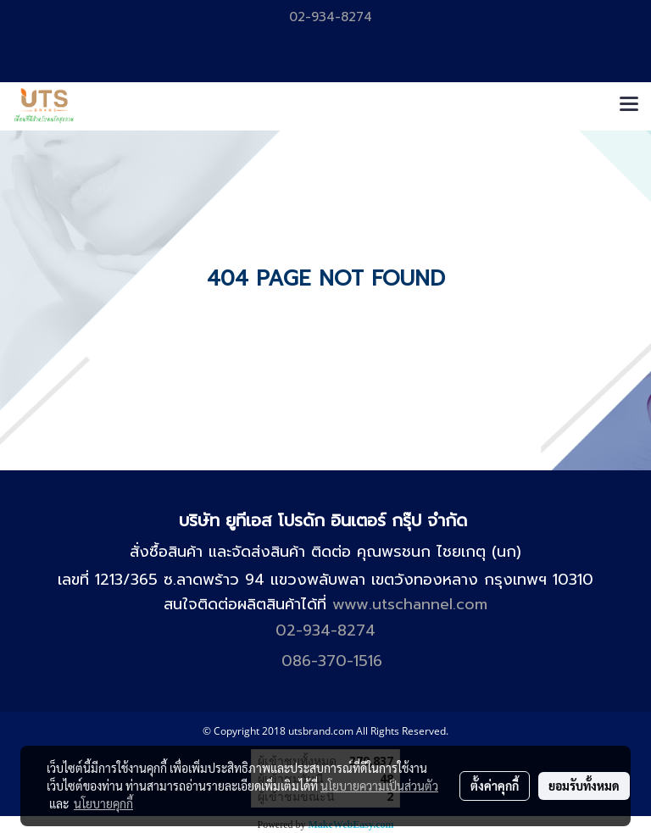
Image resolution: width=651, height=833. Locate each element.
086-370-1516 (331, 661)
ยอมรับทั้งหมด (584, 785)
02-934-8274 (328, 17)
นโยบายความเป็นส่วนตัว (379, 785)
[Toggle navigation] (629, 106)
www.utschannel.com (409, 604)
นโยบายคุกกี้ (103, 803)
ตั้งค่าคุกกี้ (494, 785)
